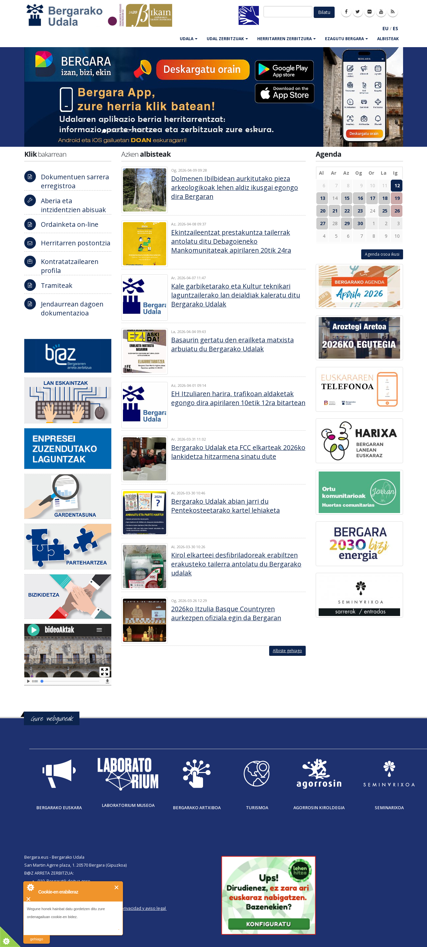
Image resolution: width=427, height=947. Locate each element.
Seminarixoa (389, 808)
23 (360, 211)
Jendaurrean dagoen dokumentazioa (72, 308)
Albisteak (388, 39)
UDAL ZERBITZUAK (227, 39)
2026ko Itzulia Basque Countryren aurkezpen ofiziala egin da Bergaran (226, 613)
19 (397, 198)
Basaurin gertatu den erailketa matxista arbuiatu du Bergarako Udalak (232, 344)
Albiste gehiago (287, 650)
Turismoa (257, 808)
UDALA (188, 39)
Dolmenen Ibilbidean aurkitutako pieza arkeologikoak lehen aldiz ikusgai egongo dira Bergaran (234, 187)
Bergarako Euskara (59, 808)
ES (395, 28)
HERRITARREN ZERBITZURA (286, 39)
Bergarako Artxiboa (197, 808)
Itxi (117, 887)
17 (372, 198)
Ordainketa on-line (69, 224)
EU (385, 28)
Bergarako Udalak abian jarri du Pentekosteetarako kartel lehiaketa (225, 506)
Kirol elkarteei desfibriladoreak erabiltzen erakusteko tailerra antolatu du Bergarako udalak (236, 564)
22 (347, 211)
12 (397, 185)
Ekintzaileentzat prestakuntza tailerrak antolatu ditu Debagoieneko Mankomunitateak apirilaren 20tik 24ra (231, 241)
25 (384, 211)
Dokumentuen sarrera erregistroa (75, 181)
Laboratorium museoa (128, 805)
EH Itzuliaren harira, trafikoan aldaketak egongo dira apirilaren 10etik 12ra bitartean (238, 398)
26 (397, 211)
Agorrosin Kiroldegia (319, 808)
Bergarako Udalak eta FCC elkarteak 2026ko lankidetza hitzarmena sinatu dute (238, 452)
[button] (32, 97)
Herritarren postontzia (75, 242)
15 (347, 198)
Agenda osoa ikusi (382, 254)
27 (322, 223)
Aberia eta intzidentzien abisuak (73, 205)
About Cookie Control (30, 887)
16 (360, 198)
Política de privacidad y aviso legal (133, 908)
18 (384, 198)
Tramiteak (56, 285)
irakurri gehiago (36, 935)
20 (322, 211)
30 (360, 223)
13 (322, 198)
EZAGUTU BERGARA (346, 39)
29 (347, 223)
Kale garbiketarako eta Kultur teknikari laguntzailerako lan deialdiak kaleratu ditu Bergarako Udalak (235, 295)
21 (335, 211)
